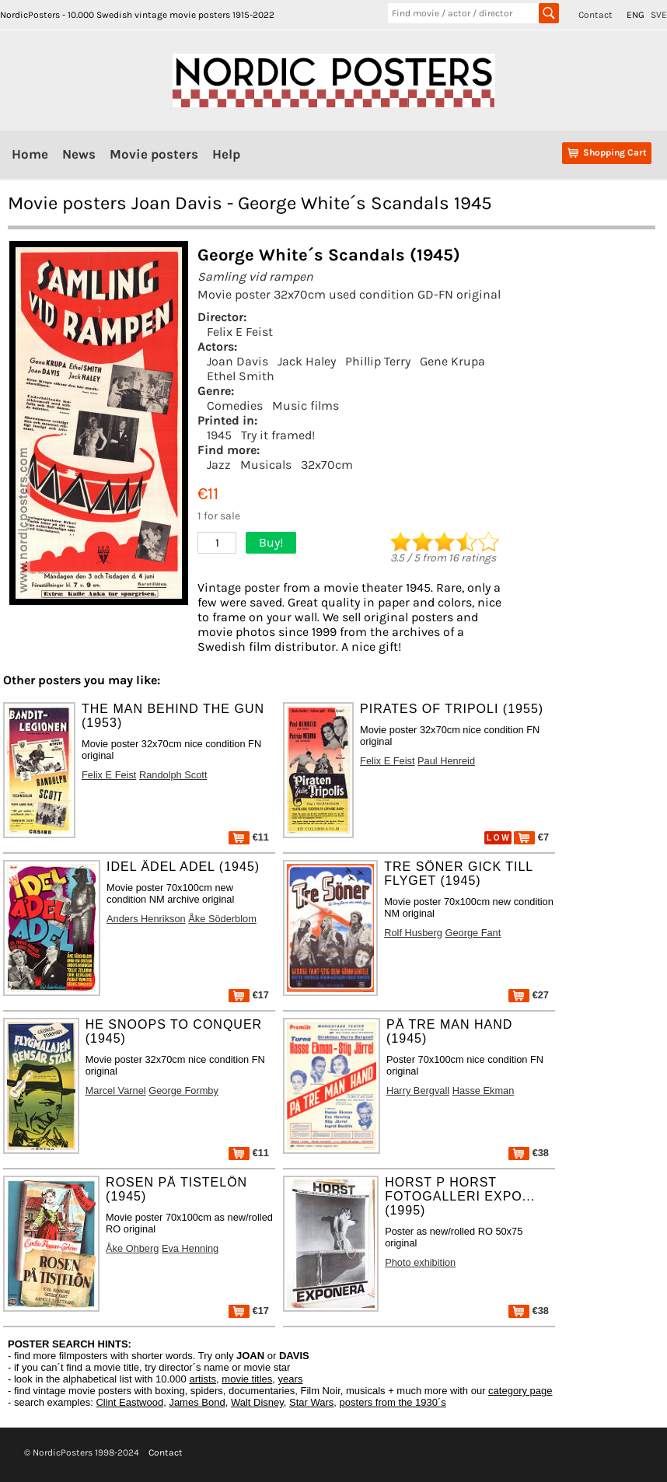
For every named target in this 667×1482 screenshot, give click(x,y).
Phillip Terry (377, 361)
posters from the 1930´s (393, 1402)
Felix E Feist (240, 331)
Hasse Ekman (483, 1090)
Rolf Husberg (413, 932)
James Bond (197, 1402)
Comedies (235, 405)
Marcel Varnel (116, 1090)
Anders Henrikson (146, 919)
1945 (219, 435)
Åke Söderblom (222, 919)
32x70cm (327, 464)
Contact (595, 14)
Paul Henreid (446, 761)
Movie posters (154, 154)
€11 (249, 837)
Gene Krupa (452, 361)
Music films (305, 405)
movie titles (247, 1379)
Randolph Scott (173, 775)
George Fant (473, 932)
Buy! (271, 542)
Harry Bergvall (417, 1090)
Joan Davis (237, 361)
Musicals (266, 464)
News (79, 154)
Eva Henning (190, 1248)
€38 (528, 1153)
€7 (531, 837)
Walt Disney (257, 1402)
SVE (659, 14)
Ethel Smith (240, 376)
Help (226, 154)
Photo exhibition (420, 1262)
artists (202, 1379)
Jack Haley (307, 361)
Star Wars (311, 1402)
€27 (528, 995)
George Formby (183, 1090)
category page (520, 1390)
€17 (249, 995)
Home (30, 154)
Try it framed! (278, 435)
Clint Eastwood (129, 1402)
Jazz (219, 464)
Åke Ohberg (132, 1248)
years (290, 1379)
